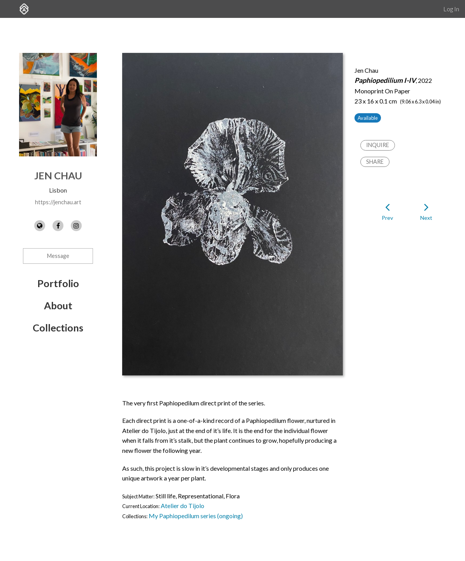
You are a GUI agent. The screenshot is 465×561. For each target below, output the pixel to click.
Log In (451, 8)
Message (58, 255)
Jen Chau (58, 175)
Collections (58, 327)
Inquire (377, 145)
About (58, 305)
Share (375, 161)
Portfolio (58, 283)
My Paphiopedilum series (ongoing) (196, 515)
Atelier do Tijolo (182, 505)
